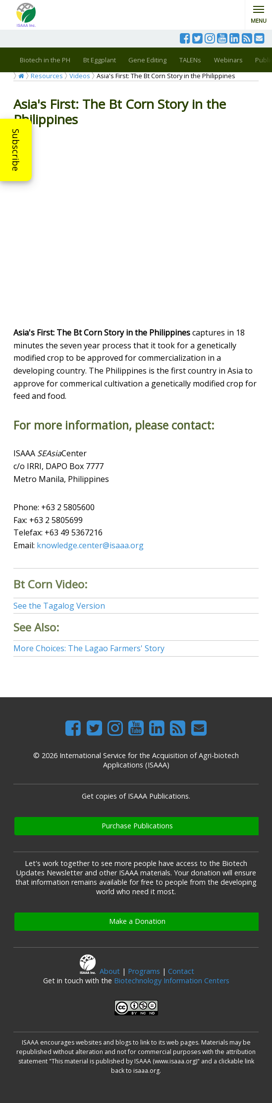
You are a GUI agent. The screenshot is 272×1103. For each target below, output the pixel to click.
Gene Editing (147, 59)
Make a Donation (137, 921)
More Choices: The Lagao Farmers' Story (88, 648)
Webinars (228, 59)
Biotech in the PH (45, 59)
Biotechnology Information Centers (171, 980)
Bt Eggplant (99, 59)
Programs (144, 971)
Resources (47, 75)
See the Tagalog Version (59, 605)
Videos (79, 75)
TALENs (190, 59)
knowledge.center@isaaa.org (90, 545)
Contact (181, 971)
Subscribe (16, 150)
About (110, 971)
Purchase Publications (137, 825)
